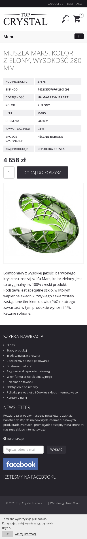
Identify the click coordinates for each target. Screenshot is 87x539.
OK (7, 534)
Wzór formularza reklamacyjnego (29, 377)
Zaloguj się (55, 3)
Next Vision (73, 503)
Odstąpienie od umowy (22, 387)
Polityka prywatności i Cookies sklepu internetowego (42, 392)
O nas (11, 345)
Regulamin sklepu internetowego (29, 371)
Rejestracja (74, 3)
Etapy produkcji (17, 350)
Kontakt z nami (17, 397)
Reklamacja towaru (20, 382)
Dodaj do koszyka (42, 172)
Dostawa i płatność (19, 366)
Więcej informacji (25, 534)
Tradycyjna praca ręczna (23, 355)
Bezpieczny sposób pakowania (28, 361)
